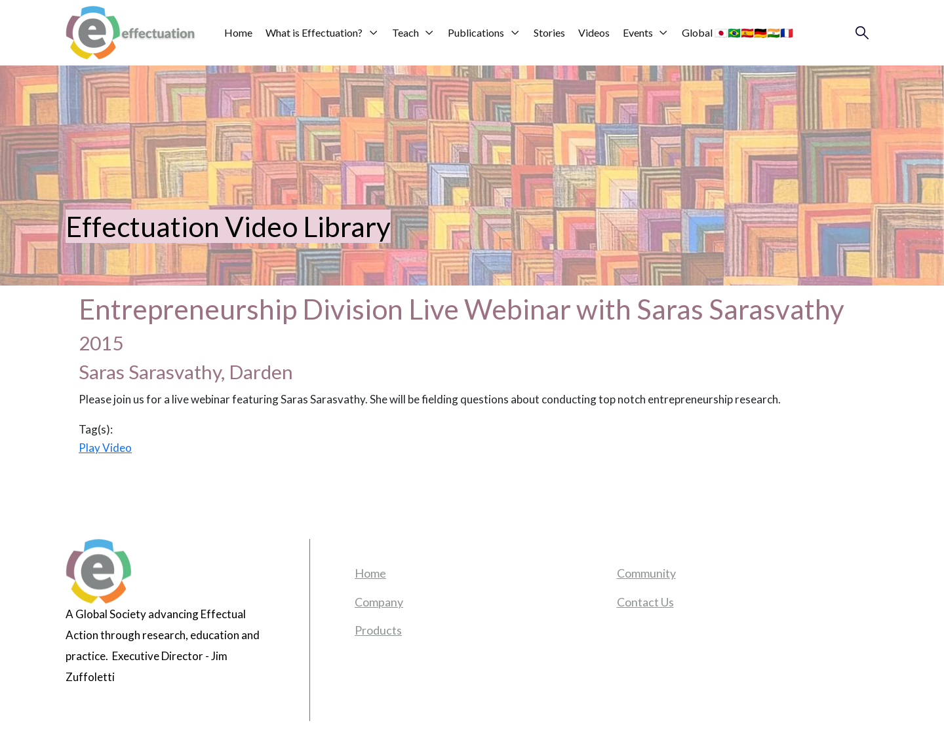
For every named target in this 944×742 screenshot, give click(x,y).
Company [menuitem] (379, 602)
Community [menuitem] (646, 573)
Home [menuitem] (370, 573)
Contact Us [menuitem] (645, 602)
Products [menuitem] (378, 630)
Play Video (105, 447)
